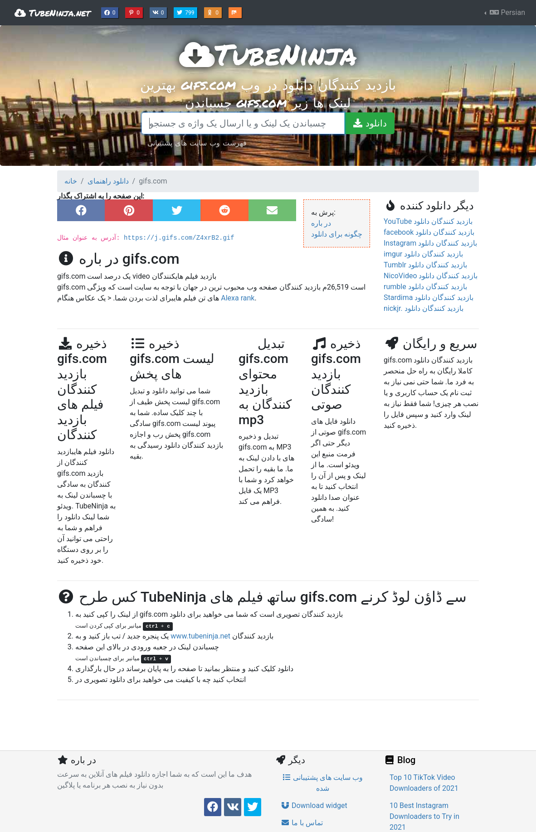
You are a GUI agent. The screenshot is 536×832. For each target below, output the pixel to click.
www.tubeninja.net (200, 636)
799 (186, 12)
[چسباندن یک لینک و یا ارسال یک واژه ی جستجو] (243, 123)
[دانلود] (369, 123)
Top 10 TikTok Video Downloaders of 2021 (424, 783)
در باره (321, 223)
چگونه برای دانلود (336, 234)
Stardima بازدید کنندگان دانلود (428, 297)
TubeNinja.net (52, 12)
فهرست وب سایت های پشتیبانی (197, 142)
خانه (70, 181)
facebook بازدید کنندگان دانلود (429, 232)
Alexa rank (237, 298)
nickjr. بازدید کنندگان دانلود (423, 308)
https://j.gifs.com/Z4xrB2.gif (179, 238)
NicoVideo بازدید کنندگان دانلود (431, 275)
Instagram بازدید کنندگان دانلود (430, 243)
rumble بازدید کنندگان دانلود (425, 286)
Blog (399, 760)
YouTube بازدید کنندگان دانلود (428, 221)
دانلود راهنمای (108, 181)
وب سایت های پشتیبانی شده (322, 783)
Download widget (314, 805)
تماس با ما (302, 822)
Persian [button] (506, 12)
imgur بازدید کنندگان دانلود (423, 254)
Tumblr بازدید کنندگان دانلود (425, 265)
